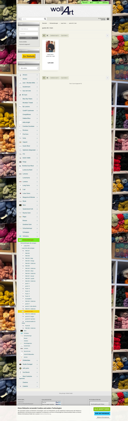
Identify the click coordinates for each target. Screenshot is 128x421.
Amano (23, 75)
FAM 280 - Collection (28, 328)
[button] (91, 2)
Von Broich (24, 373)
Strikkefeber (24, 361)
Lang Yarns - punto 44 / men (50, 55)
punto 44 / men (27, 312)
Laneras (23, 182)
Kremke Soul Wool (26, 166)
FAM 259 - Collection (28, 281)
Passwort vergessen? (24, 44)
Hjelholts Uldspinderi (27, 151)
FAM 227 (26, 251)
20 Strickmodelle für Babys (28, 322)
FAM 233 (26, 256)
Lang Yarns (24, 186)
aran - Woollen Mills (27, 83)
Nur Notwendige (102, 413)
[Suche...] (20, 19)
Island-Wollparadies (27, 355)
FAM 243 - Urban (27, 271)
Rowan (23, 221)
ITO (22, 154)
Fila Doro (23, 135)
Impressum (21, 402)
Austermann (24, 87)
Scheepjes (24, 233)
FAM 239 (26, 266)
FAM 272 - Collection (28, 309)
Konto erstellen (23, 42)
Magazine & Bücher (27, 198)
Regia (22, 217)
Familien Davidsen (26, 127)
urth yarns (24, 369)
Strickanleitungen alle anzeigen (28, 243)
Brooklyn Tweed (26, 103)
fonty (22, 138)
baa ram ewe (25, 91)
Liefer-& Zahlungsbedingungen (25, 404)
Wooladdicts (27, 299)
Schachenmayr (25, 229)
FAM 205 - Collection (28, 264)
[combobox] (54, 36)
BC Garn (23, 95)
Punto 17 (26, 294)
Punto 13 (26, 292)
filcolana (23, 130)
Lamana (23, 174)
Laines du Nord (25, 170)
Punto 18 (26, 296)
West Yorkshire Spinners (25, 378)
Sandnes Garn (25, 225)
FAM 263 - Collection (28, 302)
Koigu (22, 162)
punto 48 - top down (28, 319)
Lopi (22, 190)
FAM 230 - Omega (28, 261)
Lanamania (24, 178)
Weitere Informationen (103, 417)
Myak (22, 202)
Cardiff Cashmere (26, 111)
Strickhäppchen (26, 343)
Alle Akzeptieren (101, 409)
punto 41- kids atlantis (29, 306)
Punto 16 (26, 289)
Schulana (24, 236)
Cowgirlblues (25, 115)
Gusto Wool (24, 146)
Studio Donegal (25, 365)
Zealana (24, 341)
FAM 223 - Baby (27, 258)
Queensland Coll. (26, 209)
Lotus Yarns (24, 194)
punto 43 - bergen (28, 317)
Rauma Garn (25, 213)
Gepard (23, 142)
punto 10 (26, 286)
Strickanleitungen (26, 240)
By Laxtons (24, 107)
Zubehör (23, 387)
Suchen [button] (85, 2)
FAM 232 (26, 254)
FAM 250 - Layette (28, 279)
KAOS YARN (24, 158)
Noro (22, 205)
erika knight (24, 123)
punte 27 (26, 304)
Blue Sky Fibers (25, 99)
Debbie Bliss (24, 119)
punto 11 (26, 284)
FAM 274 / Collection (29, 314)
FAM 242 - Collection (28, 269)
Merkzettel (105, 2)
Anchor (23, 79)
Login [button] (97, 2)
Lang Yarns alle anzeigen (28, 248)
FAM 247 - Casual (28, 276)
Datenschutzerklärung (45, 414)
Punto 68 (26, 326)
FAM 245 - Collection (28, 274)
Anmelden (29, 38)
